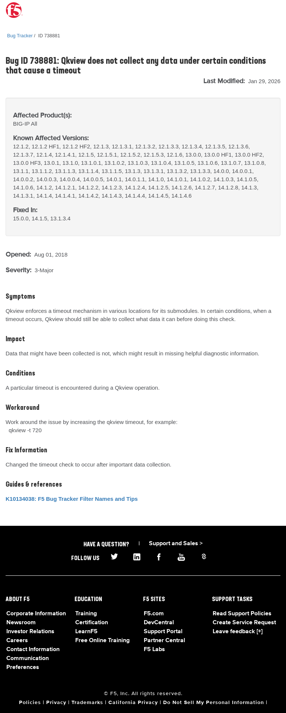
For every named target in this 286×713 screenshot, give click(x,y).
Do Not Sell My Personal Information (213, 702)
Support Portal (163, 632)
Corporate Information (36, 614)
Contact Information (33, 650)
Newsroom (21, 623)
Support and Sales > (176, 544)
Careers (17, 641)
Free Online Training (102, 641)
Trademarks (87, 702)
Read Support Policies (242, 614)
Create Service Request (244, 623)
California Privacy (133, 702)
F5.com (154, 614)
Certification (91, 623)
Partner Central (164, 641)
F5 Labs (154, 650)
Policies (30, 702)
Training (86, 614)
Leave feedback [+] (238, 632)
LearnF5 (86, 632)
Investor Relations (30, 632)
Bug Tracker (20, 35)
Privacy (56, 702)
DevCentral (159, 623)
